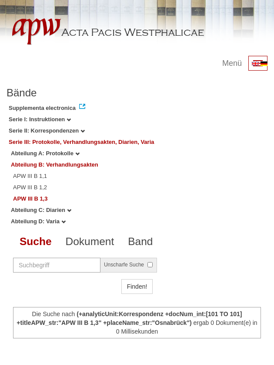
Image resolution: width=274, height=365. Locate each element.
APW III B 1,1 (30, 176)
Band (140, 241)
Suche (36, 241)
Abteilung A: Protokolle (45, 153)
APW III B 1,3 (30, 198)
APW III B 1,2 (30, 187)
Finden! (137, 286)
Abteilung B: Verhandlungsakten (54, 164)
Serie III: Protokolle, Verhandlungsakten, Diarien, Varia (81, 142)
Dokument (90, 241)
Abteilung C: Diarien (41, 210)
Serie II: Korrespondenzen (47, 130)
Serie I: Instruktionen (40, 119)
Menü (232, 63)
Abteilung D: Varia (38, 221)
